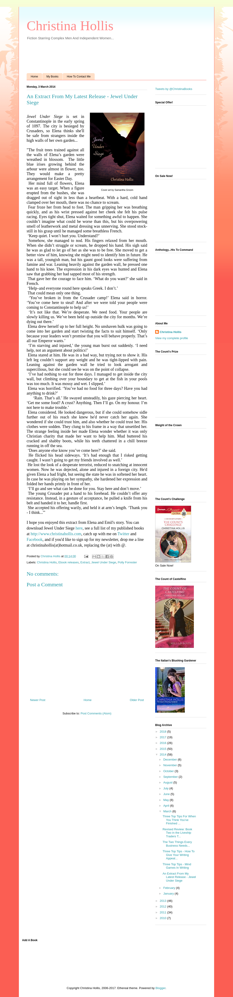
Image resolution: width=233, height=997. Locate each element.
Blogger (160, 988)
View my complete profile (171, 338)
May (166, 800)
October (169, 771)
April (166, 805)
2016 (163, 743)
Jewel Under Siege (103, 562)
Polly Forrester (127, 562)
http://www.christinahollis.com (56, 534)
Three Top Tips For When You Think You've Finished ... (179, 820)
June (167, 794)
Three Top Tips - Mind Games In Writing (176, 866)
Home (34, 76)
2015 (163, 749)
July (166, 788)
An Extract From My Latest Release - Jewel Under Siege (179, 877)
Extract (84, 562)
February (169, 888)
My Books (52, 76)
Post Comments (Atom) (96, 713)
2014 (163, 754)
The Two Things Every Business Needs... (177, 843)
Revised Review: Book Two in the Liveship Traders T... (177, 833)
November (170, 765)
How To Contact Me (79, 76)
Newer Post (37, 700)
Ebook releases (68, 562)
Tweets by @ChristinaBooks (173, 89)
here (79, 528)
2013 (163, 901)
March (167, 811)
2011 (163, 912)
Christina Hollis (70, 25)
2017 (163, 737)
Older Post (137, 700)
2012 (163, 906)
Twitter (123, 534)
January (169, 893)
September (171, 776)
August (168, 782)
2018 (163, 731)
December (170, 759)
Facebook (35, 539)
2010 (163, 918)
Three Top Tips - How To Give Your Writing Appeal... (178, 855)
